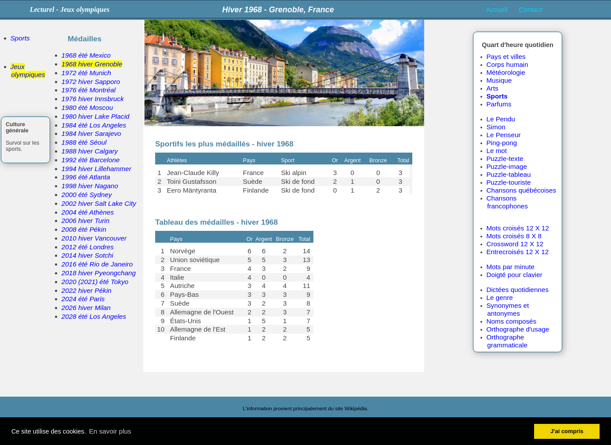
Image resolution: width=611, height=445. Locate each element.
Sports (20, 38)
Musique (499, 80)
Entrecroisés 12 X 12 (517, 251)
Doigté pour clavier (514, 274)
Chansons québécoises (521, 190)
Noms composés (511, 321)
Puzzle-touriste (508, 182)
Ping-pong (501, 142)
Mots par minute (510, 266)
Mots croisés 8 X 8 (514, 236)
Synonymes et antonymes (507, 309)
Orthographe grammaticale (506, 341)
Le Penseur (503, 135)
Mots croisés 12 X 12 (517, 228)
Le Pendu (500, 119)
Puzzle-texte (504, 158)
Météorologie (505, 72)
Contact (530, 9)
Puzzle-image (506, 166)
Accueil (497, 9)
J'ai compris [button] (566, 431)
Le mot (496, 150)
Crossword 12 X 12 (514, 244)
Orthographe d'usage (517, 329)
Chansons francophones (506, 202)
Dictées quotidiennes (517, 289)
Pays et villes (505, 56)
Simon (495, 127)
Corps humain (507, 64)
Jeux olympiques (28, 70)
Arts (492, 88)
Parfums (498, 104)
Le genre (499, 297)
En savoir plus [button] (110, 431)
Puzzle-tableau (508, 174)
